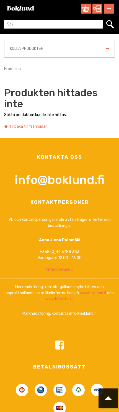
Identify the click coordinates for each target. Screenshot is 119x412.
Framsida (12, 68)
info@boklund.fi (59, 228)
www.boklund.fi (93, 340)
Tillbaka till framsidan (26, 126)
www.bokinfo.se (59, 346)
